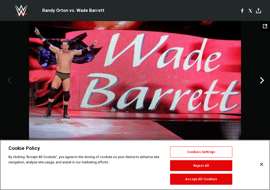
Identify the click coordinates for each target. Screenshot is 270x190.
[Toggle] (258, 10)
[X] (250, 10)
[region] (135, 165)
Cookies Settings (201, 152)
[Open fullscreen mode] (265, 26)
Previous (8, 80)
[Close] (261, 164)
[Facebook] (242, 10)
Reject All (201, 166)
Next (261, 80)
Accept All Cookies (201, 179)
